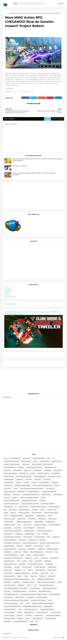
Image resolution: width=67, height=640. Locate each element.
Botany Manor (58, 470)
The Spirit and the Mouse (38, 600)
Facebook (7, 288)
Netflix (25, 561)
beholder (21, 467)
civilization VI (8, 485)
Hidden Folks (41, 527)
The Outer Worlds (42, 597)
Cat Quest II (37, 479)
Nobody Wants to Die (10, 564)
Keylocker (19, 546)
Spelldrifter (21, 585)
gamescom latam (9, 518)
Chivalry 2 (18, 482)
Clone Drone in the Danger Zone (42, 485)
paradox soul (8, 570)
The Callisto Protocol (45, 591)
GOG (19, 524)
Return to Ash (44, 573)
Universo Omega (9, 296)
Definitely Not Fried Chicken (31, 494)
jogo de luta (32, 540)
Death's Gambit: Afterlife (49, 491)
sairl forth (42, 576)
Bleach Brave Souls (50, 467)
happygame (7, 527)
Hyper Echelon (8, 534)
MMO (22, 555)
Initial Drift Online (30, 534)
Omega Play (8, 291)
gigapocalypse (38, 521)
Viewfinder (28, 615)
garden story (21, 518)
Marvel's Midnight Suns (36, 552)
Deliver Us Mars (46, 494)
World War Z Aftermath (20, 621)
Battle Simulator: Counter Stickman (42, 464)
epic (5, 509)
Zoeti (31, 621)
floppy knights (29, 515)
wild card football (9, 618)
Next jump (39, 561)
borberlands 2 (38, 470)
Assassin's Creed (56, 461)
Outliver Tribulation (39, 567)
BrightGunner (24, 473)
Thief (49, 600)
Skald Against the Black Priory (45, 579)
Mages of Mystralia (52, 549)
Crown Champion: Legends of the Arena (31, 488)
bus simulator (56, 473)
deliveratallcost (57, 494)
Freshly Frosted (40, 515)
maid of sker (8, 552)
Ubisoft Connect (29, 612)
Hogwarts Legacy (29, 530)
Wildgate (20, 618)
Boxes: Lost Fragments (10, 473)
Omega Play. (8, 567)
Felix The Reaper (36, 512)
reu (52, 573)
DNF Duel (42, 500)
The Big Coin (32, 591)
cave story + (47, 479)
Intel (38, 534)
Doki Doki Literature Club (11, 503)
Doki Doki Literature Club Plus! (29, 503)
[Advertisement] (33, 196)
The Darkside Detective (11, 594)
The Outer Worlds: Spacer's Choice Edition (16, 600)
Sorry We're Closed (9, 585)
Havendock (17, 527)
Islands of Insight (39, 537)
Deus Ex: (43, 497)
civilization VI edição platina (22, 485)
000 (5, 458)
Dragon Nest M (8, 506)
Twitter (6, 295)
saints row (34, 576)
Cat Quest (28, 479)
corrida (57, 485)
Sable (26, 576)
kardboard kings (9, 546)
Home (7, 13)
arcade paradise (44, 461)
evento (43, 509)
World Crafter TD (37, 618)
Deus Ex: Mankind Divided (11, 500)
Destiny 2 (14, 497)
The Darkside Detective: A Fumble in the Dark (34, 594)
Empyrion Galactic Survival (38, 506)
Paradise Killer (52, 567)
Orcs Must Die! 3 (26, 567)
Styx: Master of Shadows (46, 585)
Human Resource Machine (44, 530)
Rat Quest (35, 573)
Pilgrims (30, 570)
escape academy (24, 509)
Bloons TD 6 (27, 470)
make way (17, 552)
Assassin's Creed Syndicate (11, 464)
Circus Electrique (44, 482)
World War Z (7, 621)
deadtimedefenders (33, 491)
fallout (6, 512)
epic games (13, 509)
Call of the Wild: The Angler (23, 476)
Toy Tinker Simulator (10, 609)
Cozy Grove (7, 488)
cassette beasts (8, 479)
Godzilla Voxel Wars (9, 524)
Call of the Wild (8, 476)
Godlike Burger (50, 521)
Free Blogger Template (22, 637)
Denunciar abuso (10, 304)
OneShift (16, 567)
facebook (60, 118)
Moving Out (44, 558)
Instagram (7, 289)
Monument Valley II (38, 555)
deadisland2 (21, 491)
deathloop (7, 494)
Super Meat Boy (35, 588)
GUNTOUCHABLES (54, 524)
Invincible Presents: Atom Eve (12, 537)
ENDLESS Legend (54, 506)
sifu (33, 579)
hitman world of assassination (12, 530)
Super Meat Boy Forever (50, 588)
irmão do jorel (28, 537)
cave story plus (8, 482)
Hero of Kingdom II (29, 527)
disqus (54, 118)
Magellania (41, 549)
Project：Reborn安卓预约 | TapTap (22, 91)
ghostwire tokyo (9, 521)
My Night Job (54, 558)
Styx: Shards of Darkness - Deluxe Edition (16, 588)
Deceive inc (16, 494)
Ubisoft (20, 612)
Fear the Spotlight (24, 512)
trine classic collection (30, 609)
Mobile (29, 555)
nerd (18, 561)
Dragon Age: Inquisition (47, 503)
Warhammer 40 (38, 615)
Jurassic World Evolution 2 (30, 543)
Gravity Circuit (27, 524)
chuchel (26, 482)
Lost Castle (22, 549)
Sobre (59, 582)
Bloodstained (17, 470)
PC (24, 570)
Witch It (28, 618)
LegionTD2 (28, 546)
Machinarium (31, 549)
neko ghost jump (9, 561)
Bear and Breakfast (9, 467)
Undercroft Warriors (42, 612)
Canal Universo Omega (54, 476)
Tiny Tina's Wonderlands (11, 603)
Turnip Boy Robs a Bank (46, 609)
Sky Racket (7, 582)
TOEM (27, 603)
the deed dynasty (55, 594)
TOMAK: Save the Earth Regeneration (43, 603)
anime (35, 461)
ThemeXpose (12, 637)
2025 (48, 458)
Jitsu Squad (22, 540)
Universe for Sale (56, 612)
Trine (19, 609)
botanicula (48, 470)
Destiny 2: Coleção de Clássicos (29, 497)
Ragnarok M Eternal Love (22, 573)
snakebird (16, 582)
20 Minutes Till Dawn (38, 458)
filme (5, 515)
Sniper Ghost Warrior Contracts (46, 582)
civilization (54, 482)
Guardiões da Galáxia (40, 524)
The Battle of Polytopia (19, 591)
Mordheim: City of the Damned (13, 558)
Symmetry (7, 591)
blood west (7, 470)
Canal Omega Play (39, 476)
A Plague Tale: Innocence (11, 461)
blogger (47, 118)
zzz (37, 621)
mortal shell (28, 558)
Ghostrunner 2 (52, 518)
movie (36, 558)
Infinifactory (18, 534)
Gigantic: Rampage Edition (24, 521)
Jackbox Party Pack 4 (10, 540)
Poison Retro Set (40, 570)
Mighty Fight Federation (11, 555)
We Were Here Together (53, 615)
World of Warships (50, 618)
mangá (25, 552)
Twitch (6, 293)
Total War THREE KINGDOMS (12, 606)
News (31, 561)
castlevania (19, 479)
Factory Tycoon (51, 509)
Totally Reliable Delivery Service (32, 606)
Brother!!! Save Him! (43, 473)
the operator (30, 597)
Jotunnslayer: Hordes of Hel (12, 543)
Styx (35, 585)
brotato (32, 473)
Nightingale (47, 561)
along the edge (25, 461)
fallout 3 (13, 512)
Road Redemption (9, 576)
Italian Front (56, 537)
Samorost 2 (51, 576)
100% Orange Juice (14, 458)
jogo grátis (42, 540)
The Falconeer (8, 597)
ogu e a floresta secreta (35, 564)
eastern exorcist (23, 506)
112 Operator (26, 458)
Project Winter (52, 570)
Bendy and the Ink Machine (34, 467)
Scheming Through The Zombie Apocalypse (16, 579)
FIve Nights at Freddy (16, 515)
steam (29, 585)
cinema (34, 482)
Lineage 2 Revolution (10, 549)
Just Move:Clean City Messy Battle (49, 543)
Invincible (45, 534)
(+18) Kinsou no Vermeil (19, 166)
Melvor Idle (49, 552)
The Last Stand (19, 597)
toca (21, 603)
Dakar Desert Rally (9, 491)
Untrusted (19, 615)
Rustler (20, 576)
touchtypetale (48, 606)
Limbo (47, 546)
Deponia (6, 497)
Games (50, 515)
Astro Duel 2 (25, 464)
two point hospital (9, 612)
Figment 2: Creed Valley (51, 512)
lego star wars (38, 546)
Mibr (56, 552)
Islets (48, 537)
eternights (35, 509)
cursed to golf (50, 488)
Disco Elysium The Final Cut (29, 500)
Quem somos (8, 573)
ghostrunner (41, 518)
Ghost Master (32, 518)
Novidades (22, 564)
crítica (15, 488)
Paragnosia (18, 570)
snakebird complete (28, 582)
